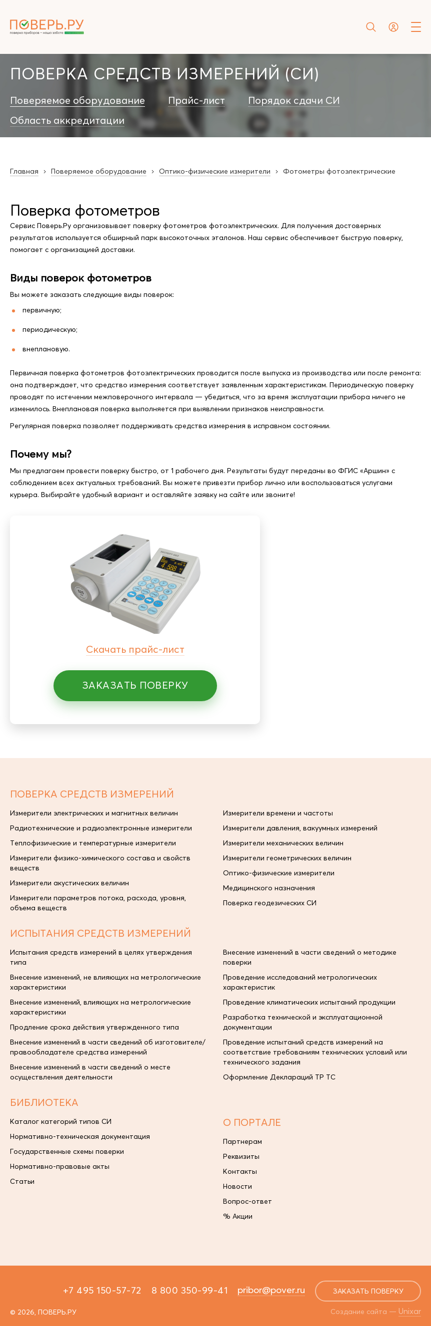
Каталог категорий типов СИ (61, 1121)
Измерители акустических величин (69, 882)
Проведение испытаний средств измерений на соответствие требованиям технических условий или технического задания (315, 1052)
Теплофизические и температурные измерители (93, 842)
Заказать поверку (135, 685)
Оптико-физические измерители (278, 872)
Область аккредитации (67, 120)
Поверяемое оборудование (77, 100)
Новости (237, 1186)
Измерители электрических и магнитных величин (94, 812)
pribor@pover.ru (271, 1290)
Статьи (22, 1181)
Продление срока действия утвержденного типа (94, 1027)
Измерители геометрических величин (287, 857)
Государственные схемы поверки (67, 1151)
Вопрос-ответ (247, 1201)
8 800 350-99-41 (190, 1290)
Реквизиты (241, 1156)
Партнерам (242, 1141)
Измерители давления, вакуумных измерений (300, 827)
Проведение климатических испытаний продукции (309, 1002)
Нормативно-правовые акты (60, 1166)
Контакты (240, 1171)
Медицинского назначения (269, 887)
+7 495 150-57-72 (102, 1290)
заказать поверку (368, 1291)
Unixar (409, 1311)
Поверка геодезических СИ (269, 902)
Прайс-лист (196, 100)
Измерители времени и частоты (278, 812)
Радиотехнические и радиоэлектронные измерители (101, 827)
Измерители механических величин (283, 842)
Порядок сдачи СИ (294, 100)
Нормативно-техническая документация (80, 1136)
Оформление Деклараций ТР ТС (279, 1076)
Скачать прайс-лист (135, 649)
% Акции (237, 1216)
